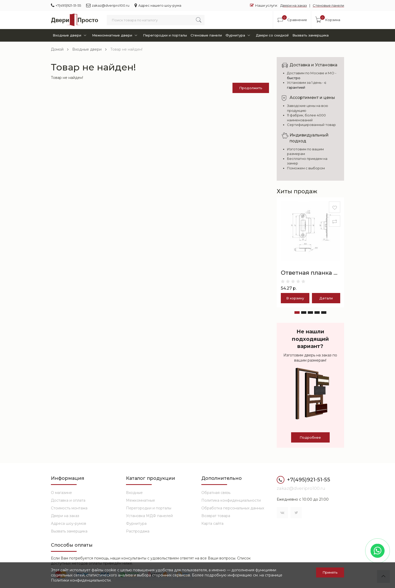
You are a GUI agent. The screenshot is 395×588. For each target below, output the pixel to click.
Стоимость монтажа (69, 508)
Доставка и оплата (68, 500)
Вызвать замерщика (310, 35)
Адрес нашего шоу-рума (157, 5)
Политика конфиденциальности (231, 500)
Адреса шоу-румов (68, 523)
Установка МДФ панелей (149, 515)
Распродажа (137, 531)
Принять (330, 572)
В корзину (295, 298)
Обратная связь (215, 492)
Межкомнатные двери (115, 35)
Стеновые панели (328, 5)
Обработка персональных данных (232, 508)
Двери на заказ (293, 5)
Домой (57, 49)
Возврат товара (215, 515)
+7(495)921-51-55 (66, 5)
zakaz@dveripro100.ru (107, 5)
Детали (326, 298)
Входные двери (70, 35)
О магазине (61, 492)
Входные (134, 492)
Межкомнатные (140, 500)
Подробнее (310, 437)
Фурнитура (239, 35)
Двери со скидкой (272, 35)
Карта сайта (212, 523)
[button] (297, 312)
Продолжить (250, 88)
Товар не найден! (126, 49)
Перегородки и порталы (165, 35)
